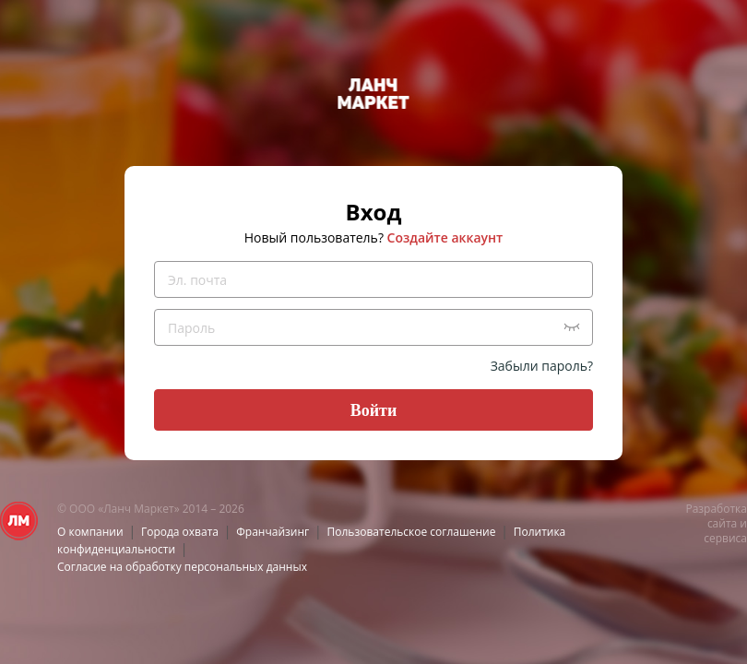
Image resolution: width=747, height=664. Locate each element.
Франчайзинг (272, 532)
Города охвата (180, 532)
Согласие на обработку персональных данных (182, 567)
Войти (373, 410)
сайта (722, 523)
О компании (90, 532)
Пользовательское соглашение (411, 532)
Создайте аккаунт (445, 237)
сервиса (725, 538)
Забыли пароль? (542, 365)
